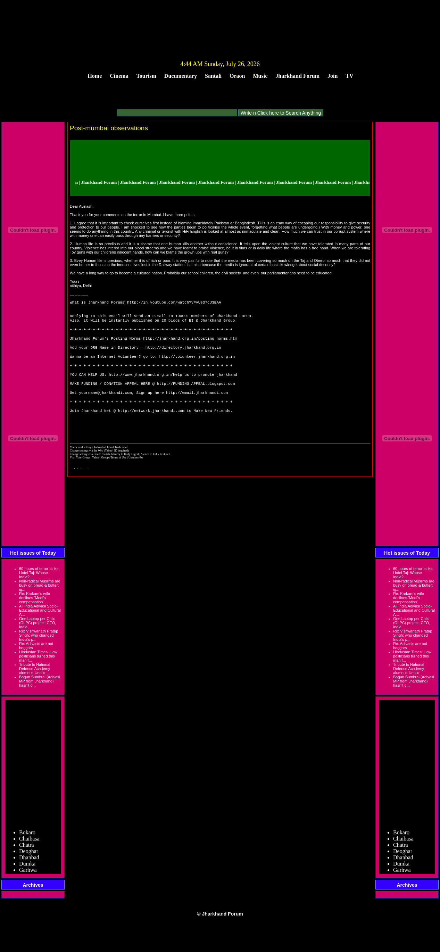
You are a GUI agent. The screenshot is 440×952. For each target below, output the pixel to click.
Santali (213, 76)
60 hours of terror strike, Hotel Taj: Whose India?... (39, 572)
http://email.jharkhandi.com (197, 406)
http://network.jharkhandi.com (151, 427)
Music (260, 76)
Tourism (146, 76)
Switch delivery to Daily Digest (120, 473)
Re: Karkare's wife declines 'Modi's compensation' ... (34, 597)
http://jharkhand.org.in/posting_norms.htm (190, 344)
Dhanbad (29, 860)
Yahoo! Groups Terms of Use (109, 477)
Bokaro (27, 835)
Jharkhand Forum (297, 76)
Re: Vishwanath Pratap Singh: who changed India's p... (38, 635)
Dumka (27, 866)
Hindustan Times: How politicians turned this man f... (38, 656)
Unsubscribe (135, 477)
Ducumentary (180, 76)
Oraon (237, 76)
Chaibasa (29, 841)
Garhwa (28, 872)
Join (332, 76)
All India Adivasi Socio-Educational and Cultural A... (40, 610)
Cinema (119, 76)
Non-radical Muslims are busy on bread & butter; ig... (39, 585)
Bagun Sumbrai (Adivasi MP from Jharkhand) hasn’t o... (39, 681)
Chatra (26, 847)
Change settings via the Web (86, 470)
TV (349, 76)
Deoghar (28, 853)
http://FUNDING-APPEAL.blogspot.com (196, 396)
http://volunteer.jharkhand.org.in (197, 365)
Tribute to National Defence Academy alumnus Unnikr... (34, 668)
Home (95, 76)
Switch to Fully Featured (155, 473)
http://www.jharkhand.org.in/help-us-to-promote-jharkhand (173, 386)
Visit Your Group (80, 477)
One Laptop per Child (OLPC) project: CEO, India (37, 622)
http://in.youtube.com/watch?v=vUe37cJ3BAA (174, 302)
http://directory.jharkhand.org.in (183, 354)
